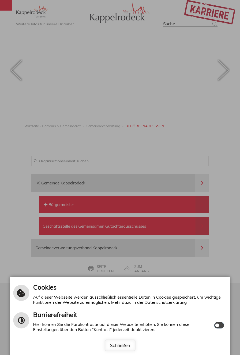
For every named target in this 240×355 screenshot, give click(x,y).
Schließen (120, 345)
